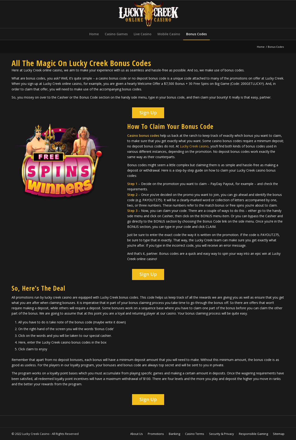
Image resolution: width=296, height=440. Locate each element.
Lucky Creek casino (194, 146)
